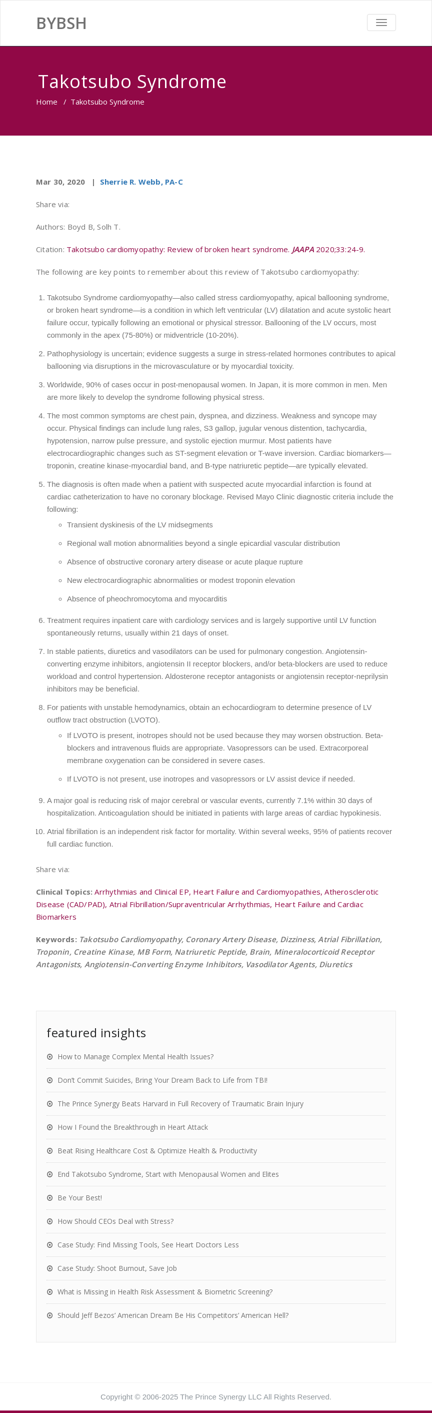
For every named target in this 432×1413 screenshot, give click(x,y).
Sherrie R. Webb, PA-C (141, 182)
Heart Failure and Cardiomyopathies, (258, 892)
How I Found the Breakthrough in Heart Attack (133, 1127)
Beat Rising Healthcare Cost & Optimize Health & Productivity (157, 1150)
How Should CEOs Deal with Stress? (116, 1221)
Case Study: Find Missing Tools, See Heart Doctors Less (148, 1244)
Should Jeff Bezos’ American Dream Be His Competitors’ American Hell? (173, 1315)
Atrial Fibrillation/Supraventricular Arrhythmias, (192, 904)
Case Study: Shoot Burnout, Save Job (117, 1268)
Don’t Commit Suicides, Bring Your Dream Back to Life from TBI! (163, 1080)
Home (47, 102)
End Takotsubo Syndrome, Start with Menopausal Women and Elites (168, 1174)
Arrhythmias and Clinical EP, (143, 892)
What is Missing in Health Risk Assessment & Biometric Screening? (165, 1291)
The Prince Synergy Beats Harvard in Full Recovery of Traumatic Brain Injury (181, 1103)
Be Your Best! (80, 1197)
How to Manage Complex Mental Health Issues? (136, 1056)
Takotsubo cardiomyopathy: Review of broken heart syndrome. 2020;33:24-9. (216, 249)
